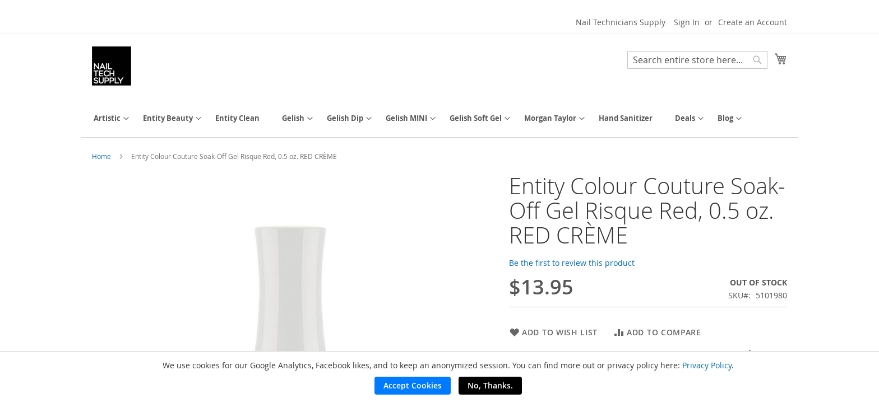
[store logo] (111, 66)
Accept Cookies (412, 385)
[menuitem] (107, 118)
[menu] (439, 118)
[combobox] (697, 60)
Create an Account (752, 22)
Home (101, 156)
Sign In (687, 22)
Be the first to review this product (572, 262)
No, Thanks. (490, 385)
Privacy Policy (707, 365)
